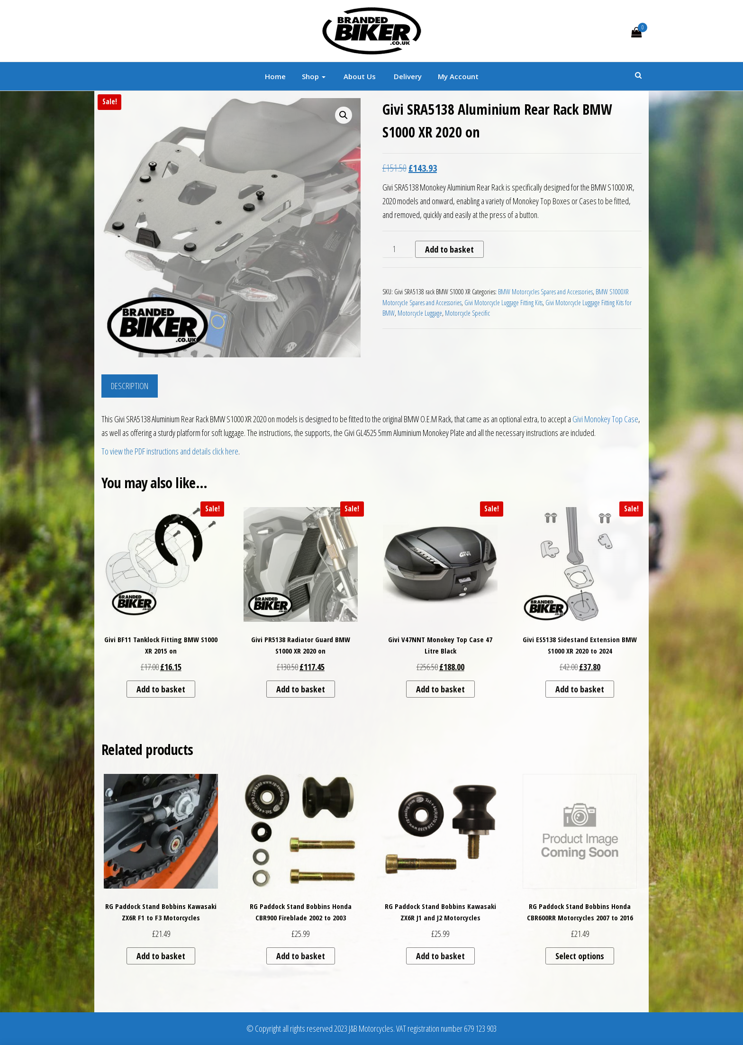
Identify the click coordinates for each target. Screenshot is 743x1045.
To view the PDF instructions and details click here (169, 451)
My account (458, 76)
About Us (359, 76)
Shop (314, 76)
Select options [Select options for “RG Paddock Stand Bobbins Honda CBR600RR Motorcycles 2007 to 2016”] (579, 956)
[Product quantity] (397, 249)
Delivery (407, 76)
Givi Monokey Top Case (605, 419)
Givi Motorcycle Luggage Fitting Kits (503, 302)
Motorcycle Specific (467, 313)
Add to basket (449, 249)
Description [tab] (129, 385)
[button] (343, 115)
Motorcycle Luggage (420, 313)
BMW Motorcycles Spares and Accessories (545, 291)
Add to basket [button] (160, 689)
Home (275, 76)
